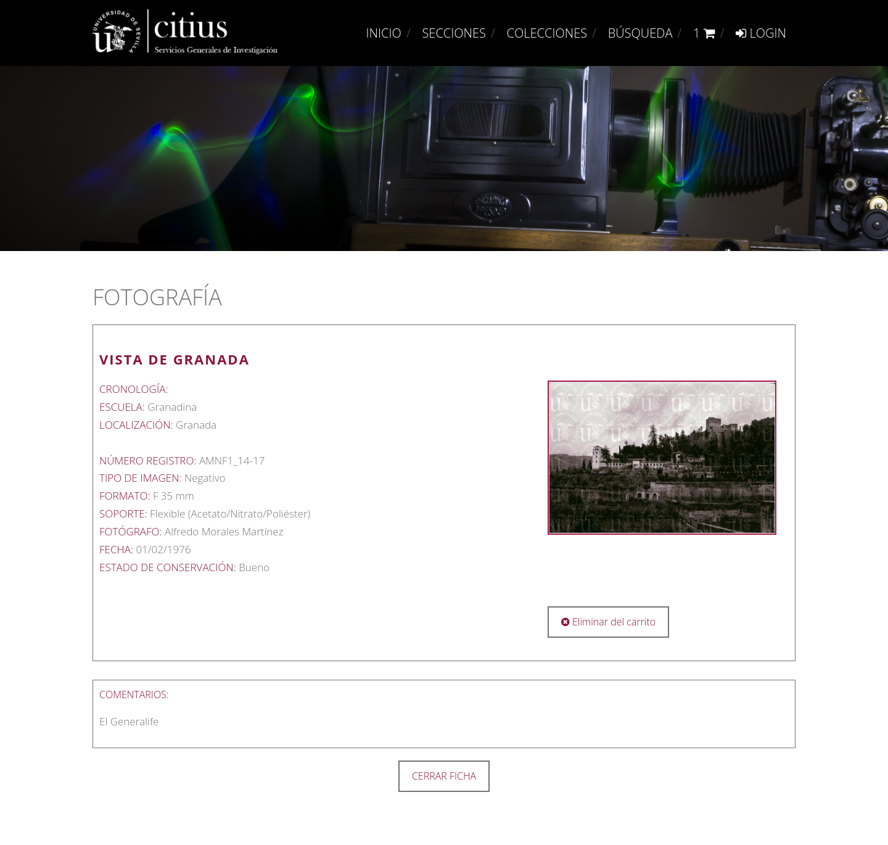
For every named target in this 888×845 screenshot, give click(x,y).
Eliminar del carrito (608, 622)
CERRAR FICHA (444, 776)
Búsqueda (640, 33)
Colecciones (547, 33)
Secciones (453, 33)
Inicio (383, 33)
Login (761, 33)
